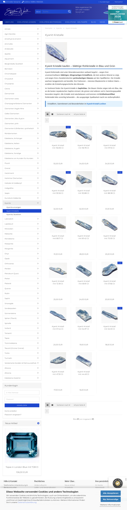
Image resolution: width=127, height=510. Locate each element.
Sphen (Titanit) (10, 318)
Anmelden (22, 405)
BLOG (93, 22)
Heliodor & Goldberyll (13, 183)
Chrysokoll (9, 79)
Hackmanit (9, 173)
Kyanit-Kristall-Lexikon (96, 104)
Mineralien (9, 229)
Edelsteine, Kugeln (12, 148)
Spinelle (8, 323)
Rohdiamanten (11, 133)
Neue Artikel (70, 485)
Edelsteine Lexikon (26, 22)
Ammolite (9, 44)
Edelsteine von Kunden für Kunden (19, 158)
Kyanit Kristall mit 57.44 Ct (58, 327)
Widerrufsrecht (40, 485)
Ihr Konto (99, 485)
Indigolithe (9, 188)
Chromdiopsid (10, 74)
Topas (7, 338)
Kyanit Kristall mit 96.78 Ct (84, 146)
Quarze (8, 288)
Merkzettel (118, 2)
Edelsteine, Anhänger (13, 138)
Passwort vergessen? (13, 415)
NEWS (102, 22)
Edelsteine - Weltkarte (76, 22)
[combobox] (63, 114)
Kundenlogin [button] (104, 2)
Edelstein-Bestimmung (50, 22)
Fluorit (7, 163)
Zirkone (8, 368)
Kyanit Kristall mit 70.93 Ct (110, 237)
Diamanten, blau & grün (14, 118)
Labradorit (9, 219)
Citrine (7, 89)
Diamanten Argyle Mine (14, 109)
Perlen (7, 279)
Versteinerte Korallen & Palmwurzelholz (20, 363)
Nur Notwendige (110, 499)
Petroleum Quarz (12, 273)
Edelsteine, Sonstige (13, 153)
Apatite (8, 54)
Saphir (7, 298)
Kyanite (8, 203)
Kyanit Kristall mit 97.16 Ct (110, 146)
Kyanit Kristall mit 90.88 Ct (84, 191)
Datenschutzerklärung (27, 502)
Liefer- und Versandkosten (45, 487)
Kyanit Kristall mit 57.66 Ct (110, 282)
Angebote (69, 487)
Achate (7, 29)
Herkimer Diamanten (13, 178)
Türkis (7, 353)
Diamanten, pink (11, 123)
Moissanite (9, 244)
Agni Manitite (10, 34)
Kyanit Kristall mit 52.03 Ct (110, 327)
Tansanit (8, 333)
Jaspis (7, 193)
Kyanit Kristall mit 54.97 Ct (84, 327)
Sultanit (8, 328)
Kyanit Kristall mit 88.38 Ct (110, 191)
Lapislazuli (9, 224)
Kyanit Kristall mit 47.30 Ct (58, 373)
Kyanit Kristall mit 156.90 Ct (58, 146)
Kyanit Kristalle (13, 211)
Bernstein (9, 69)
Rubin (7, 293)
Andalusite (9, 49)
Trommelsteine (11, 343)
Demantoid (9, 94)
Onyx (7, 254)
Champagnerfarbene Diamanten (18, 103)
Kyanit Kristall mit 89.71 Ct (58, 237)
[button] (47, 114)
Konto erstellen (11, 411)
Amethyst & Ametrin (13, 39)
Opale (7, 259)
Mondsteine (9, 239)
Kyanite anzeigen (14, 207)
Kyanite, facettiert (14, 214)
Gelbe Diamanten (12, 114)
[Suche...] (38, 11)
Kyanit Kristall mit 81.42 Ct (84, 237)
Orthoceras (9, 264)
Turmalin (8, 358)
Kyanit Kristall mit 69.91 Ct (84, 282)
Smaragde (9, 303)
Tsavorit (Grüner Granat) (14, 348)
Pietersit (8, 283)
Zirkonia (8, 373)
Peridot (8, 269)
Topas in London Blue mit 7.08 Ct (22, 467)
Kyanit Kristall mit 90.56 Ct (58, 191)
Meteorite (8, 234)
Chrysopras (9, 84)
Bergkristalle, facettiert (14, 64)
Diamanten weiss (12, 99)
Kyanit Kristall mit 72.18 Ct (58, 282)
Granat (7, 168)
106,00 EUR (22, 472)
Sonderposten (10, 308)
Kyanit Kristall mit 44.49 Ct (84, 373)
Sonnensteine (10, 313)
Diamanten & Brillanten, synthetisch (19, 128)
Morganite (9, 249)
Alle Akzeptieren (110, 493)
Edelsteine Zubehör (13, 378)
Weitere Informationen (110, 505)
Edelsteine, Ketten (12, 143)
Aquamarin (9, 59)
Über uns (9, 22)
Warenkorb (99, 487)
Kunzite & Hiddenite (13, 198)
